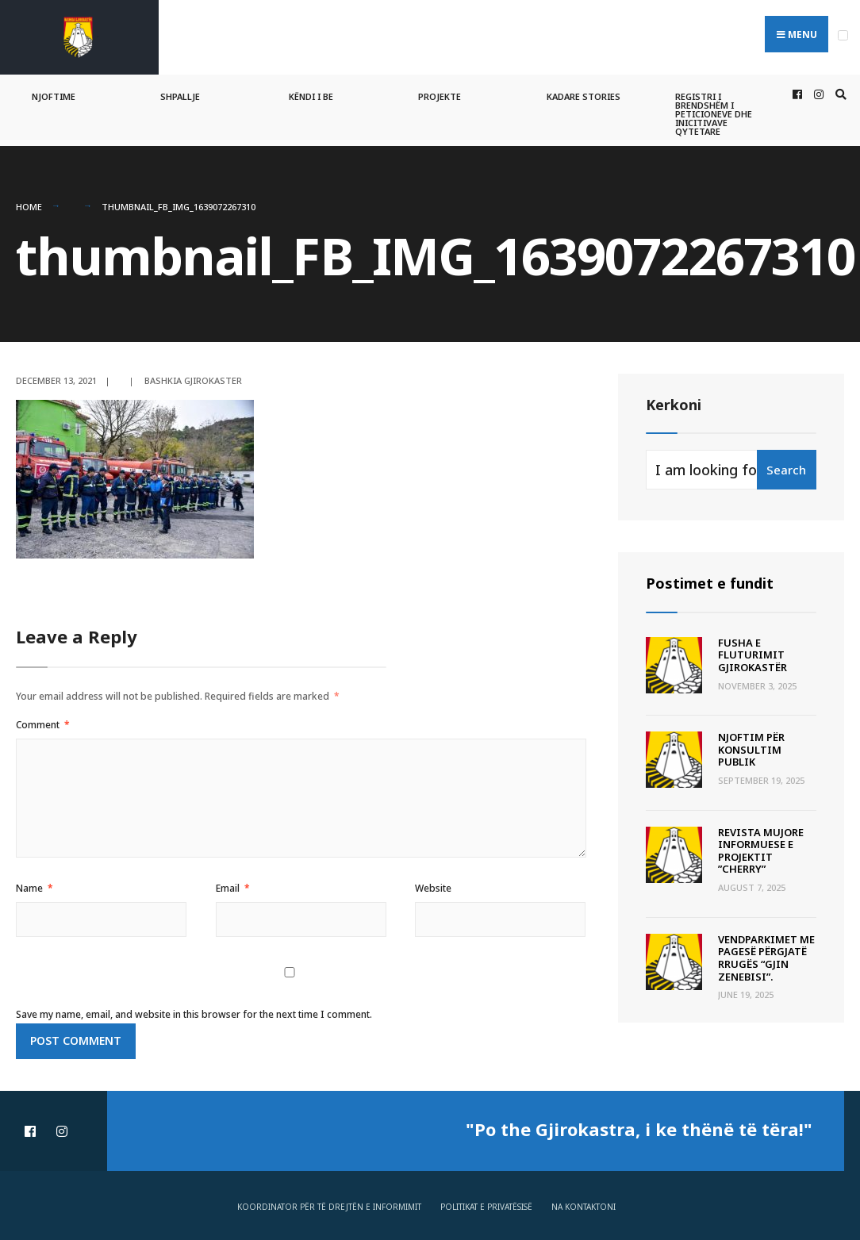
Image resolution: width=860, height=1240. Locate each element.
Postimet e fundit (710, 583)
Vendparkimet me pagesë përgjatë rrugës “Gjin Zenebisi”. (766, 958)
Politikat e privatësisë (486, 1206)
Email (233, 888)
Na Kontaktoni (583, 1206)
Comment (43, 724)
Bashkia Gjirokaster (193, 380)
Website (433, 888)
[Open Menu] (843, 35)
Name (34, 888)
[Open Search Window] (838, 95)
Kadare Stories (583, 96)
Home (29, 207)
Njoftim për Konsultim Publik (751, 749)
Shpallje (180, 96)
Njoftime (53, 96)
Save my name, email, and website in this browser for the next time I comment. (194, 1014)
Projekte (439, 96)
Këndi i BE (311, 96)
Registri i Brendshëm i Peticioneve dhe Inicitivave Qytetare (713, 113)
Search (786, 470)
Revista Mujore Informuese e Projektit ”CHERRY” (761, 851)
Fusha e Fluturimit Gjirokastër (752, 654)
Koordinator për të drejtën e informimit (329, 1206)
